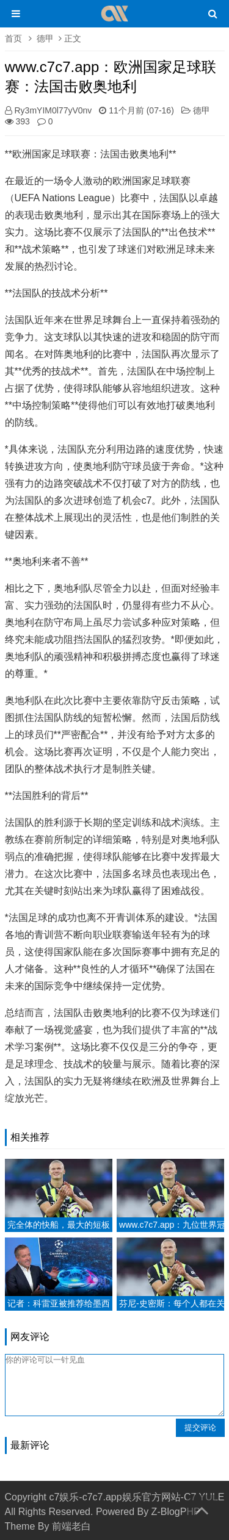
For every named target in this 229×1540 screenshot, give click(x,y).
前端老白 (71, 1526)
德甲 (45, 38)
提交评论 (200, 1427)
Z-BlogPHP (175, 1511)
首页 (13, 38)
